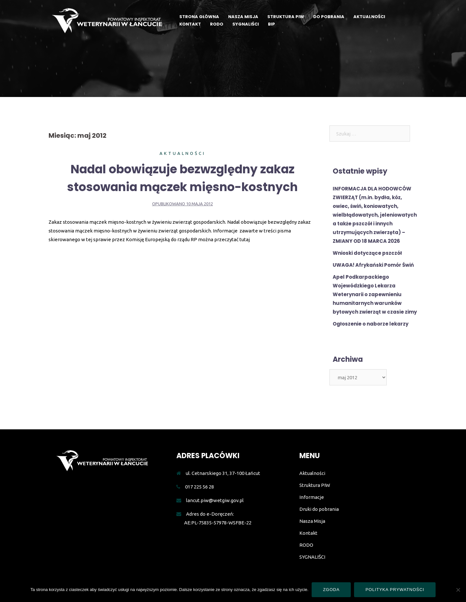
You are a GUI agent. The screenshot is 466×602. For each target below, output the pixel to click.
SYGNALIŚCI (245, 24)
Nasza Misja (312, 521)
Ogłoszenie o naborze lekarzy (370, 323)
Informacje (311, 497)
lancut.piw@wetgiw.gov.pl (215, 500)
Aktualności (182, 153)
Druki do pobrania (319, 509)
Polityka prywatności (394, 589)
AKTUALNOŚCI (369, 17)
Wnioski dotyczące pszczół (367, 253)
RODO (216, 24)
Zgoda (331, 589)
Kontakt (308, 533)
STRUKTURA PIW (285, 17)
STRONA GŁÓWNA (199, 17)
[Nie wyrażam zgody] (458, 589)
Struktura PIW (314, 485)
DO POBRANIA (328, 17)
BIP (271, 24)
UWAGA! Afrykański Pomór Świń (373, 265)
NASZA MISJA (243, 17)
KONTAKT (190, 24)
